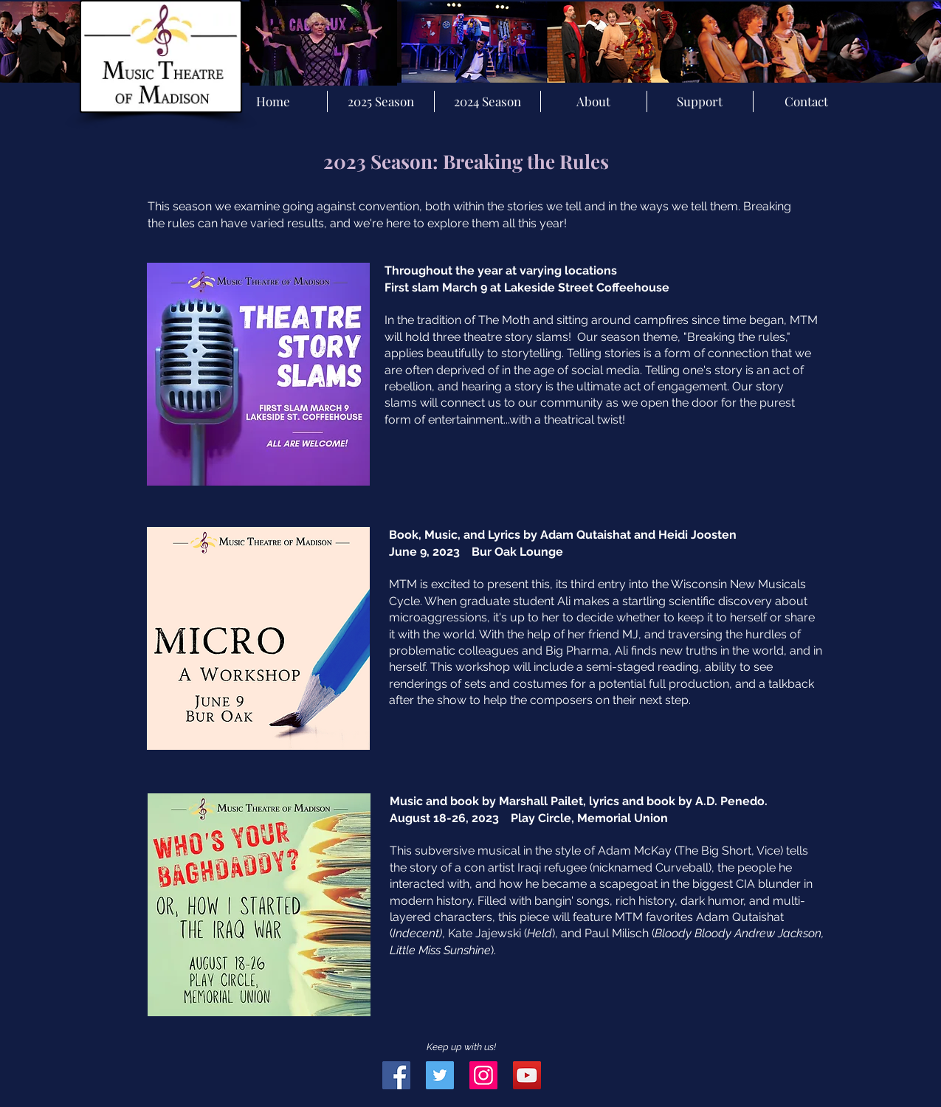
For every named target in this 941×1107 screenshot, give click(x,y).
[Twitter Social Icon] (440, 1075)
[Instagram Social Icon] (483, 1075)
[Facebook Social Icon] (396, 1075)
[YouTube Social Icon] (527, 1075)
